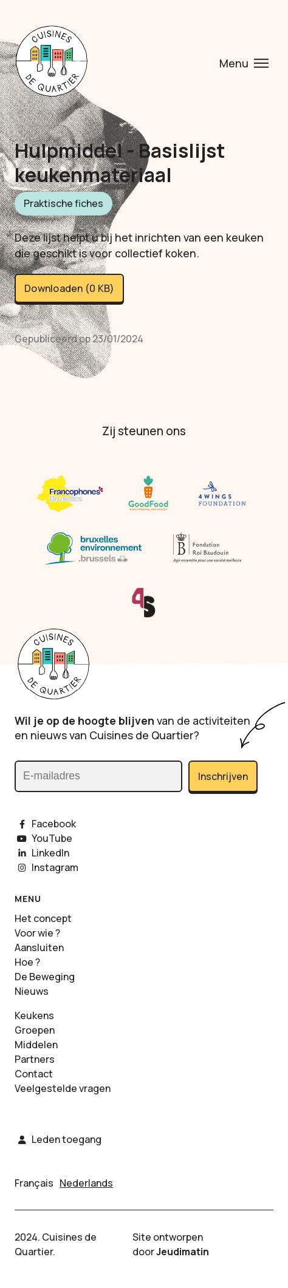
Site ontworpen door (170, 1244)
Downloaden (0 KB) (69, 288)
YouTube (43, 838)
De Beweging (45, 976)
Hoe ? (27, 962)
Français (34, 1183)
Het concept (43, 918)
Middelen (36, 1044)
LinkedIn (42, 852)
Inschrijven (223, 776)
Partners (35, 1059)
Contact (34, 1073)
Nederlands (86, 1183)
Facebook (45, 823)
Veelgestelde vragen (63, 1088)
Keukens (34, 1015)
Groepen (35, 1030)
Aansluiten (39, 947)
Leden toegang (58, 1139)
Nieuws (32, 991)
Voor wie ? (37, 933)
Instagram (46, 867)
